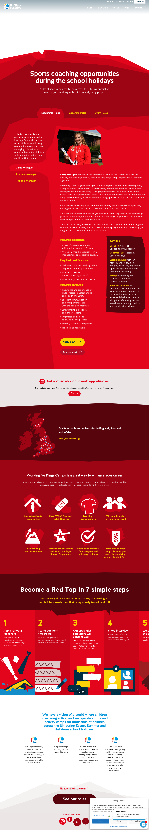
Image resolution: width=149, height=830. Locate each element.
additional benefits (119, 281)
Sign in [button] (130, 2)
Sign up (74, 393)
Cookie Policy (114, 826)
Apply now (69, 342)
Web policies (123, 826)
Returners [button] (120, 2)
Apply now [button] (140, 2)
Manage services (98, 815)
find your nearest (126, 248)
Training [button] (138, 8)
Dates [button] (115, 8)
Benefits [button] (103, 8)
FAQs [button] (126, 8)
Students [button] (109, 2)
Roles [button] (90, 8)
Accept (100, 821)
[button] (143, 824)
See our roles (74, 799)
